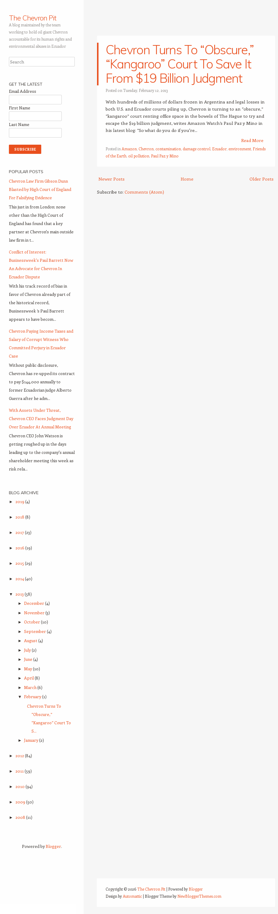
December (34, 603)
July (28, 650)
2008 (20, 817)
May (28, 668)
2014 (20, 578)
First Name (19, 108)
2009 (20, 802)
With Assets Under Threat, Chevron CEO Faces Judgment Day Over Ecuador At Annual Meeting (41, 418)
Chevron (146, 148)
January (31, 740)
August (31, 640)
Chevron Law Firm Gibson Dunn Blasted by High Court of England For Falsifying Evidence (40, 189)
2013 (20, 594)
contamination (168, 148)
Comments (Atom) (144, 192)
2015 (20, 563)
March (30, 687)
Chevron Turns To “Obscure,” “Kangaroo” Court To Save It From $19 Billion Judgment (180, 64)
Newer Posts (112, 179)
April (29, 678)
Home (187, 179)
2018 (20, 517)
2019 (20, 501)
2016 (20, 548)
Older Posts (262, 179)
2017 (20, 532)
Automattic (132, 896)
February (33, 696)
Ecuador (219, 148)
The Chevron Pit (32, 17)
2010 (20, 786)
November (34, 612)
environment (239, 148)
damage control (196, 148)
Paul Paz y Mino (165, 155)
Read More (252, 140)
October (32, 622)
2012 (20, 755)
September (35, 631)
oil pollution (138, 155)
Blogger (53, 846)
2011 (20, 771)
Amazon (129, 148)
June (28, 659)
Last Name (19, 124)
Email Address (22, 91)
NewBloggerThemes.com (199, 896)
